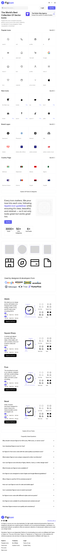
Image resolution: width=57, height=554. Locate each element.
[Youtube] (6, 520)
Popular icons (5, 543)
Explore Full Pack (10, 321)
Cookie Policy (27, 545)
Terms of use (26, 543)
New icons (4, 550)
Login (42, 8)
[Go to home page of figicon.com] (7, 2)
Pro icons (3, 548)
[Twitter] (1, 520)
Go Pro (52, 8)
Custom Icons (16, 545)
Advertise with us (51, 520)
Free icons (4, 545)
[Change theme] (50, 3)
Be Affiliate (15, 543)
